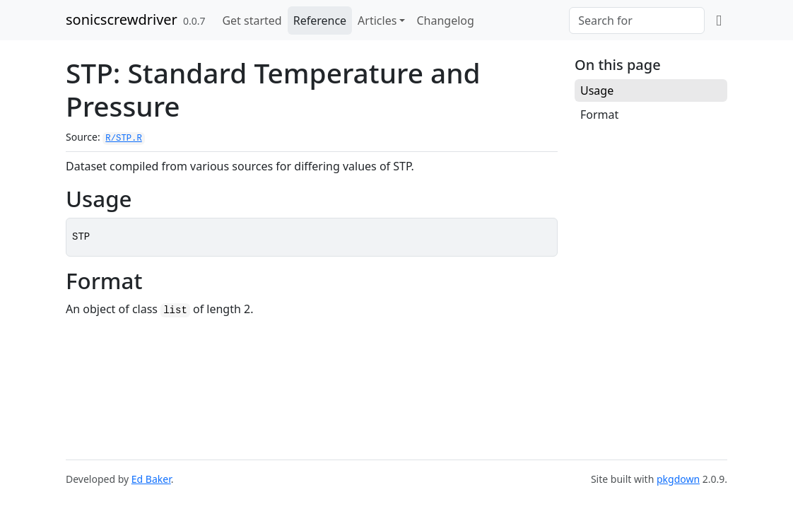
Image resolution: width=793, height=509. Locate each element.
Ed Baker (151, 479)
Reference (319, 20)
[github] (718, 20)
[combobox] (637, 20)
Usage (596, 90)
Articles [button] (377, 20)
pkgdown (678, 479)
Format (599, 114)
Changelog (445, 20)
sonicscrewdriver (121, 19)
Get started (251, 20)
